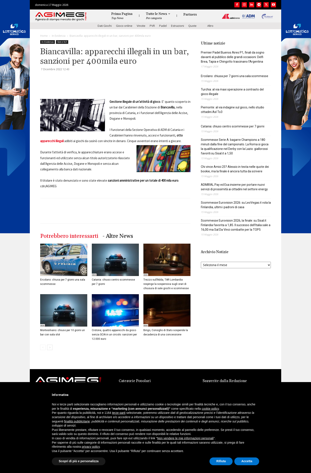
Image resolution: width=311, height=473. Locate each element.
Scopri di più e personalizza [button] (78, 461)
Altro (210, 26)
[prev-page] (43, 347)
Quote (192, 26)
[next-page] (49, 347)
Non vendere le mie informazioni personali (185, 438)
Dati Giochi (105, 26)
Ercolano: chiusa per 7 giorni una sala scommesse (234, 76)
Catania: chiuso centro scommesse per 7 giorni (232, 126)
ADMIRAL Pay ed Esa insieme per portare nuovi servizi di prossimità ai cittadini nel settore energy (234, 187)
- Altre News (118, 236)
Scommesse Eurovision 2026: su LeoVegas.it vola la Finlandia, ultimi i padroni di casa (236, 205)
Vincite (141, 26)
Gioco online (124, 26)
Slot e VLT (62, 41)
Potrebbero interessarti (69, 236)
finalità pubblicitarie (77, 421)
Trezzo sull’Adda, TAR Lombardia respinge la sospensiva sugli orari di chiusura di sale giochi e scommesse (166, 284)
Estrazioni (177, 26)
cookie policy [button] (210, 408)
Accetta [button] (246, 461)
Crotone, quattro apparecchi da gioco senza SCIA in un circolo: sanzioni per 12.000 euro (114, 334)
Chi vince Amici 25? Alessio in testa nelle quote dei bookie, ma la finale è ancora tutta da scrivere (235, 169)
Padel (163, 26)
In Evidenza (58, 36)
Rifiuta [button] (221, 461)
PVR (152, 26)
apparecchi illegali (52, 141)
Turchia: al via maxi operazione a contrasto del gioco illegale (232, 92)
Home (44, 36)
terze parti (118, 412)
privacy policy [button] (91, 446)
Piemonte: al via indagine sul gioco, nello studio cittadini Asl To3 (232, 110)
